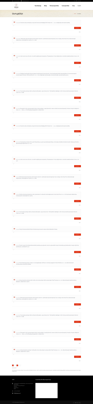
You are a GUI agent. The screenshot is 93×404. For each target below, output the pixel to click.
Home (75, 13)
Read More (77, 27)
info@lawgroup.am (26, 0)
